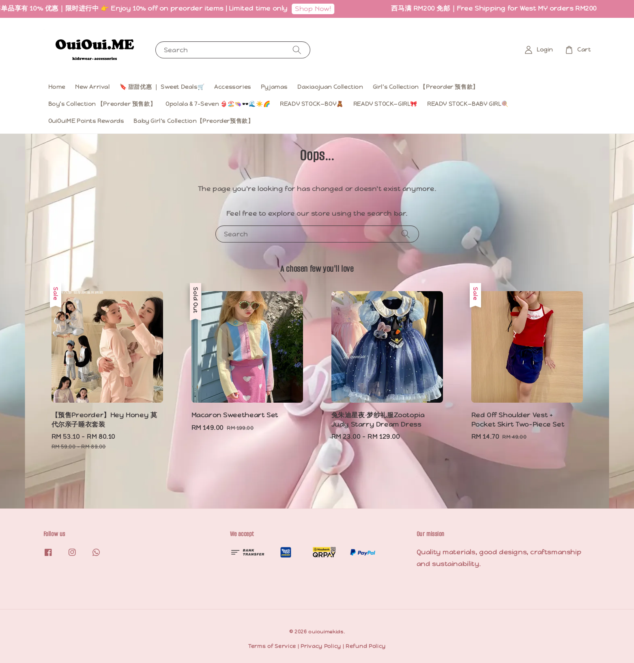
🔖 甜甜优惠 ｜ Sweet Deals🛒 (162, 86)
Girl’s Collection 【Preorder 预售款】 (426, 86)
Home (56, 86)
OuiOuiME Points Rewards (86, 120)
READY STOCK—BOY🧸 (312, 103)
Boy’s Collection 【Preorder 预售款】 (102, 103)
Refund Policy (366, 646)
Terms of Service (272, 646)
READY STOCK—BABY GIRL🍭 (467, 103)
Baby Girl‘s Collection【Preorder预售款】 (193, 120)
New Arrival (92, 86)
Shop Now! (319, 8)
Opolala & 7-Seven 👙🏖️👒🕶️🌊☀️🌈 (217, 103)
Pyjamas (274, 86)
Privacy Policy (321, 646)
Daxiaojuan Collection (330, 86)
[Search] (297, 50)
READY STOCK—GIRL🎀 (385, 103)
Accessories (232, 86)
